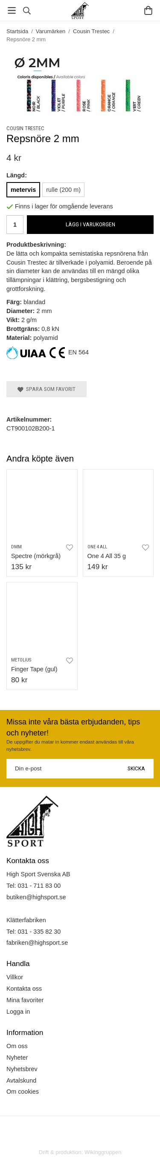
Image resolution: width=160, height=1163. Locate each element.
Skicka (136, 768)
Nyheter (17, 1057)
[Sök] (26, 10)
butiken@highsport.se (36, 897)
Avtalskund (21, 1080)
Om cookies (22, 1091)
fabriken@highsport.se (37, 942)
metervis (23, 189)
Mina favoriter (25, 1000)
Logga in (18, 1011)
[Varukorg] (148, 10)
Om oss (17, 1046)
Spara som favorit (46, 388)
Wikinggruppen (102, 1152)
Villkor (14, 977)
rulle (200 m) (63, 189)
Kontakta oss (24, 988)
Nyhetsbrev (22, 1069)
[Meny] (11, 10)
